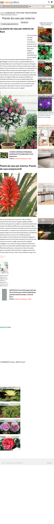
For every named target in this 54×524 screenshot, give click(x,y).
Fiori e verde (20, 13)
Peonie (2, 421)
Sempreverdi (4, 404)
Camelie (3, 437)
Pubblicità (49, 463)
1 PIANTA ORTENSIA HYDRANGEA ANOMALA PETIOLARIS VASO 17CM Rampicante (21, 154)
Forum (31, 6)
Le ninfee (3, 388)
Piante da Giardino (31, 13)
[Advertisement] (18, 10)
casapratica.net (10, 13)
